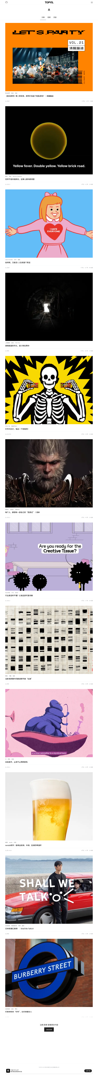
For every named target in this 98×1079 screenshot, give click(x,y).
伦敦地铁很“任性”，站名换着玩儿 (18, 1011)
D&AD (16, 592)
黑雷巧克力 (14, 426)
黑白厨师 (7, 93)
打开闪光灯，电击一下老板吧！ (17, 429)
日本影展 (7, 925)
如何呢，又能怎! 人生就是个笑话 (17, 262)
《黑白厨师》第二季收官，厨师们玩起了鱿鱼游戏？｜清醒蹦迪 (29, 96)
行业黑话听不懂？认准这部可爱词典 (19, 595)
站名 (12, 1009)
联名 (16, 1009)
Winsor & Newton (17, 176)
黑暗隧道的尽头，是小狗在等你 (17, 345)
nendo (10, 842)
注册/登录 (49, 1029)
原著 (6, 676)
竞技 (16, 93)
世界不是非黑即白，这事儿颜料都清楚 (20, 179)
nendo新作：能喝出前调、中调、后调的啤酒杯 (23, 845)
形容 (10, 176)
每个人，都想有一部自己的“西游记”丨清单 (22, 512)
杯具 (15, 842)
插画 (19, 259)
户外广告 (17, 343)
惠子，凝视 (21, 925)
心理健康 (7, 343)
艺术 (15, 259)
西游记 (7, 509)
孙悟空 (12, 509)
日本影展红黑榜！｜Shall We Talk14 (19, 928)
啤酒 (6, 842)
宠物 (12, 343)
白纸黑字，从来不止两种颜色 (16, 762)
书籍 (10, 676)
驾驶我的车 (14, 925)
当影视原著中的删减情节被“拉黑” (19, 678)
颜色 (6, 176)
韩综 (12, 93)
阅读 (13, 759)
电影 (14, 676)
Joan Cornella (9, 259)
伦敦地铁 (7, 1009)
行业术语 (7, 592)
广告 (12, 592)
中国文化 (17, 509)
